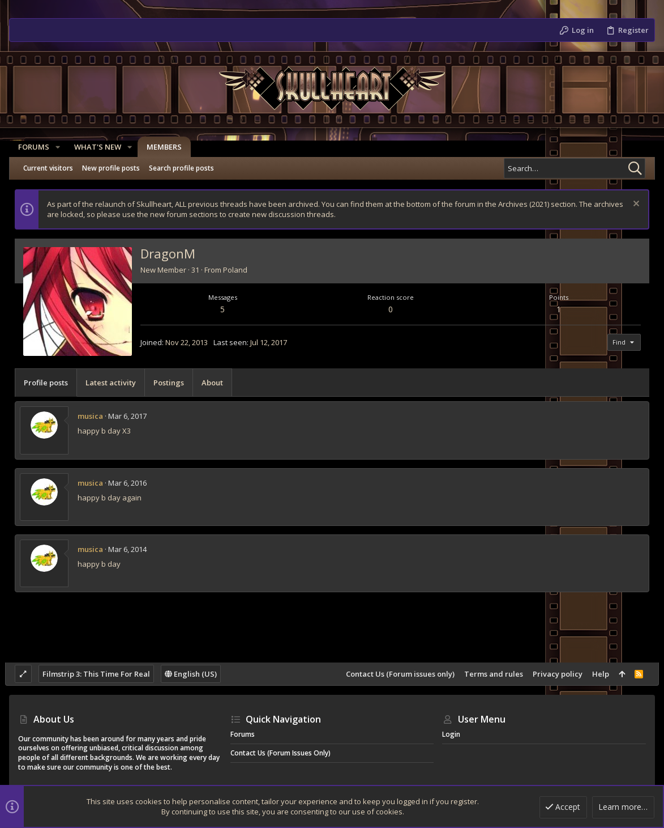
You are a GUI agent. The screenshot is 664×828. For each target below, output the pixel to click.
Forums (242, 734)
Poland (239, 270)
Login (451, 734)
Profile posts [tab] (50, 382)
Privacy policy (554, 674)
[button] (57, 147)
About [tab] (216, 382)
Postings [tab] (172, 382)
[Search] (574, 168)
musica (94, 416)
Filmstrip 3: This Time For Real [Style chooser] (101, 674)
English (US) (195, 674)
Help (596, 674)
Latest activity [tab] (114, 382)
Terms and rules (489, 674)
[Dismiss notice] (631, 205)
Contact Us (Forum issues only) (396, 674)
